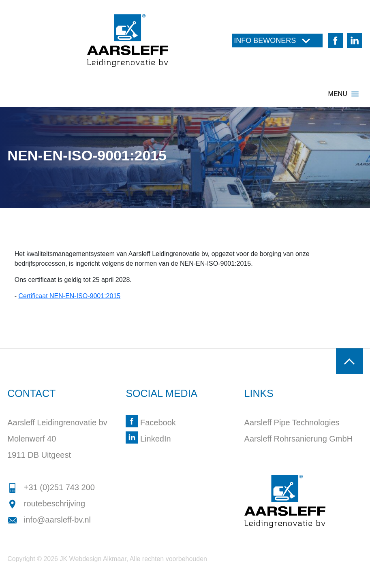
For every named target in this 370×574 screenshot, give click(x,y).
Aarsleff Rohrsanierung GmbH (298, 438)
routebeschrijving (46, 503)
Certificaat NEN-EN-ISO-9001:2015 (70, 295)
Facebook (150, 422)
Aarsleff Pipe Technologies (292, 422)
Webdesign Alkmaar (97, 558)
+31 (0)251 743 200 (51, 487)
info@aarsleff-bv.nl (49, 519)
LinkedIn (148, 438)
